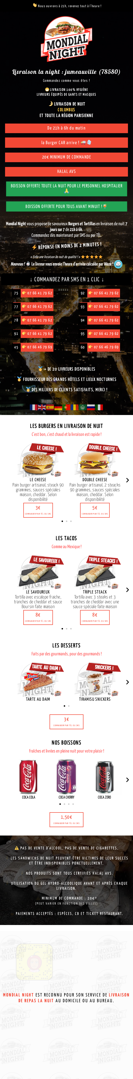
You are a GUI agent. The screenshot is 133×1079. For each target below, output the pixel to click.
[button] (38, 512)
